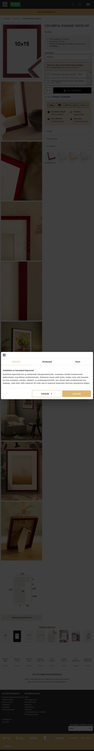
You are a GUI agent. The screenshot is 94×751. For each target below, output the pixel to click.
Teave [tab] (77, 362)
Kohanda (46, 394)
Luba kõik (76, 394)
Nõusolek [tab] (16, 362)
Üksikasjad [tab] (47, 362)
